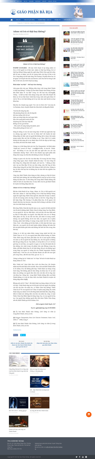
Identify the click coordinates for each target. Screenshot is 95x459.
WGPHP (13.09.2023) (20, 68)
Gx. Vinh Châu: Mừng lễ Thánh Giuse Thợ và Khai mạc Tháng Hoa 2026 (77, 125)
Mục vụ (25, 1)
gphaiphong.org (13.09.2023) (45, 308)
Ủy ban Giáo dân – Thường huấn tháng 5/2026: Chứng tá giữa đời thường (77, 84)
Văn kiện (31, 1)
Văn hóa (13, 23)
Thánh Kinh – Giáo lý (44, 20)
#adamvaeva (17, 330)
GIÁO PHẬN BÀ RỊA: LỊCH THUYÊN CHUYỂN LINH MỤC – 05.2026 (77, 118)
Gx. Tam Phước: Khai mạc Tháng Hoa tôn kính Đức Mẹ (77, 133)
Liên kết (44, 1)
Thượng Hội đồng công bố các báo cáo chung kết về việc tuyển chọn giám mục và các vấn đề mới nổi (77, 102)
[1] (54, 92)
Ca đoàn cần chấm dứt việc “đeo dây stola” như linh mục (77, 110)
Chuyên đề (37, 1)
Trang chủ (12, 1)
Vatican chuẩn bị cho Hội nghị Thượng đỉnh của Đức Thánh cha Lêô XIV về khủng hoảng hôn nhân (78, 92)
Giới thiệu (19, 1)
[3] (26, 279)
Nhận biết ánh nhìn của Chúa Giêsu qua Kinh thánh (47, 344)
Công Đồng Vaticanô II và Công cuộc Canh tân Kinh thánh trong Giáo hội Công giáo (18, 371)
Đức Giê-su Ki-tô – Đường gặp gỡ (17, 410)
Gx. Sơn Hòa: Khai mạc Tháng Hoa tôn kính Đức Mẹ (77, 140)
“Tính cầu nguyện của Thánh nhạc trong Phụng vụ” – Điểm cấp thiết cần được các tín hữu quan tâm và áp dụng (78, 40)
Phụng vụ (58, 20)
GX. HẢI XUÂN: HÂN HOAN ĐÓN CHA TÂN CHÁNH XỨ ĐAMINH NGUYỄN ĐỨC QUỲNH (77, 49)
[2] (37, 148)
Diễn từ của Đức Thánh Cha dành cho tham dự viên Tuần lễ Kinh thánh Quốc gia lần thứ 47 (21, 345)
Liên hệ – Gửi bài (52, 1)
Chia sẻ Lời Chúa (29, 20)
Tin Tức (18, 20)
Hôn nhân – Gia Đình (70, 20)
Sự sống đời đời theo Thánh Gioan (39, 410)
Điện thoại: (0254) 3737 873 (14, 449)
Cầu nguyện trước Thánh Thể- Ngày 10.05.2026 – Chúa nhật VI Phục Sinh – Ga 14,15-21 (78, 65)
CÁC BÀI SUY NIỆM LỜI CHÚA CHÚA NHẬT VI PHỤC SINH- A (78, 32)
